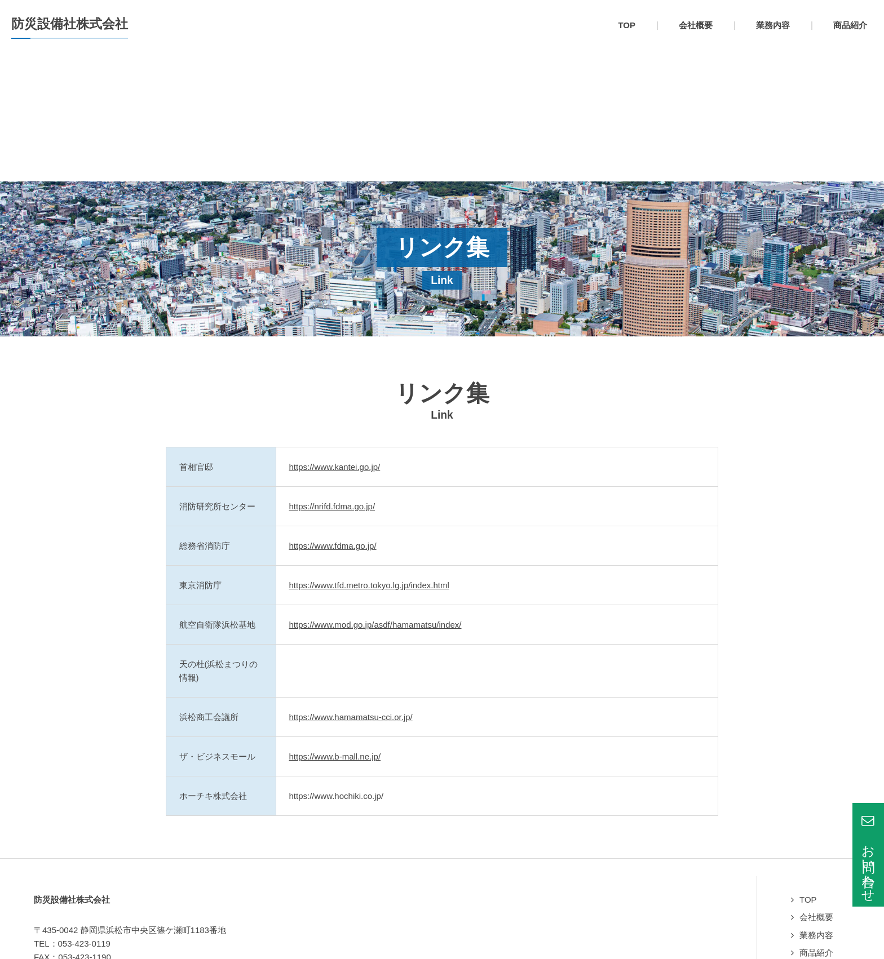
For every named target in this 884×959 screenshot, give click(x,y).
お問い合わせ (824, 857)
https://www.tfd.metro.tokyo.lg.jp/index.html (369, 454)
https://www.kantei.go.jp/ (335, 336)
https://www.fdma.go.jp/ (333, 415)
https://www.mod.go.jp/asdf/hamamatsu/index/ (375, 494)
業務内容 (816, 804)
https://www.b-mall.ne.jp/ (335, 626)
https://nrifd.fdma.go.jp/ (332, 375)
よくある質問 (824, 840)
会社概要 (816, 786)
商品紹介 (816, 822)
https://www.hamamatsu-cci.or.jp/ (351, 586)
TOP (808, 769)
